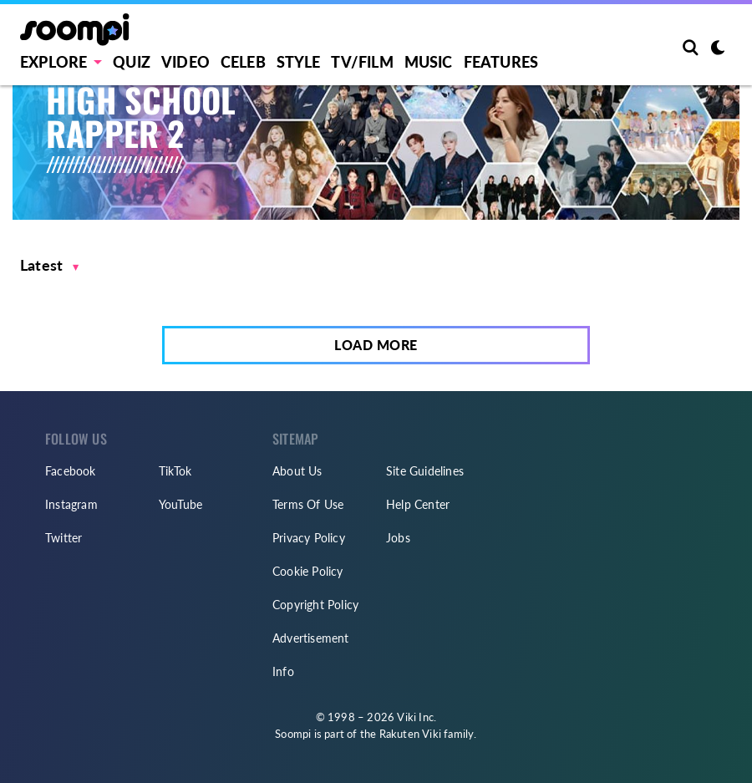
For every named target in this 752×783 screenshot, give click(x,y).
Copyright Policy (315, 604)
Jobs (398, 538)
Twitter (63, 538)
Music (428, 62)
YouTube (180, 504)
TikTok (175, 471)
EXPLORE (53, 62)
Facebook (70, 471)
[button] (49, 265)
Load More (376, 345)
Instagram (71, 504)
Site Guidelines (425, 471)
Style (299, 62)
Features (501, 62)
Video (185, 62)
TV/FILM (362, 62)
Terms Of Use (307, 504)
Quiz (131, 62)
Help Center (418, 504)
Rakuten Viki (410, 733)
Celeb (243, 62)
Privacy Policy (308, 538)
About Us (297, 471)
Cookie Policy (307, 571)
